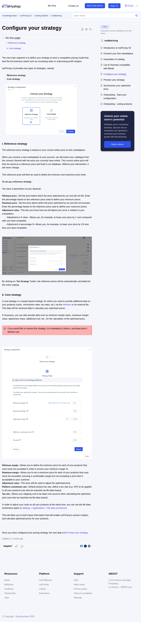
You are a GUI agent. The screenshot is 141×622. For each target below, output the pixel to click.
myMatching (56, 16)
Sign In (114, 6)
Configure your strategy (115, 74)
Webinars (9, 584)
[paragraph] (47, 295)
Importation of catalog (114, 59)
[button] (137, 15)
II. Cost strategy (14, 48)
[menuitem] (113, 6)
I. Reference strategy (16, 43)
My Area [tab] (52, 6)
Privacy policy (80, 589)
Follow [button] (104, 27)
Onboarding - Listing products (118, 104)
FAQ (76, 580)
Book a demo (117, 144)
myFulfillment (45, 580)
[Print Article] (86, 29)
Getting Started (41, 16)
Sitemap (78, 598)
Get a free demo (95, 6)
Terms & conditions (83, 593)
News (7, 580)
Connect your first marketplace (118, 53)
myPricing (44, 584)
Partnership (10, 593)
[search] (105, 15)
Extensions (44, 593)
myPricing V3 (26, 16)
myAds (42, 589)
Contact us (73, 6)
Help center (79, 584)
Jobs (6, 598)
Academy (9, 589)
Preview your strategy (114, 80)
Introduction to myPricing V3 (117, 48)
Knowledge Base (9, 16)
